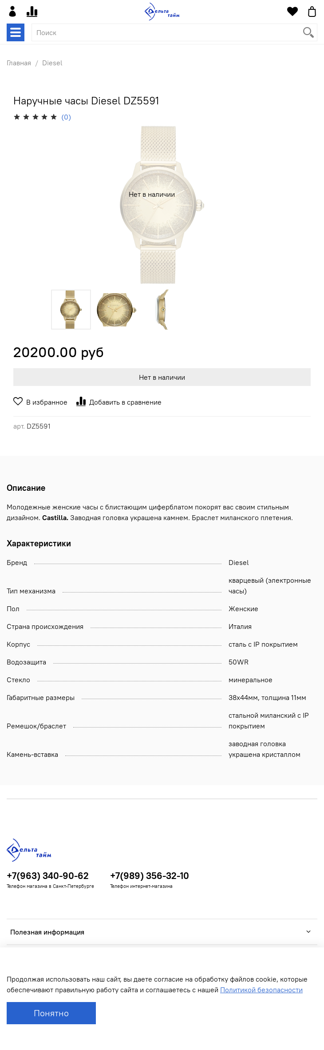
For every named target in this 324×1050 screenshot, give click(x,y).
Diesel (52, 62)
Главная (19, 62)
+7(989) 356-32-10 (149, 876)
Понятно (51, 1012)
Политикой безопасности (261, 989)
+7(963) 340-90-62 (48, 876)
